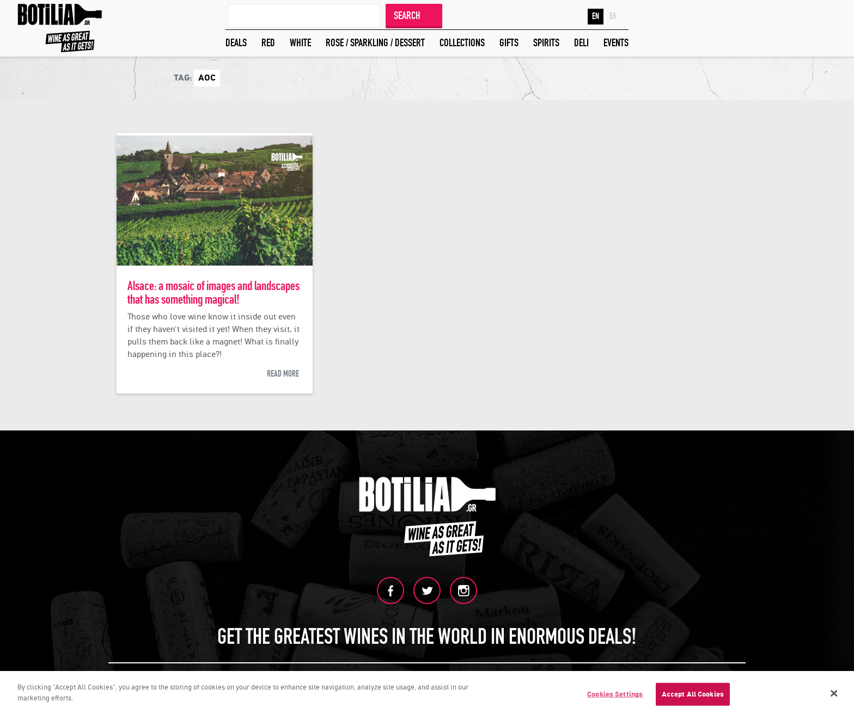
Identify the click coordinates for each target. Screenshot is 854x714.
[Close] (834, 695)
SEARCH (407, 15)
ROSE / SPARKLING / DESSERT (375, 42)
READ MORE (283, 374)
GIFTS (508, 42)
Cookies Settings (615, 696)
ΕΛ (613, 16)
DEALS (236, 42)
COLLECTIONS (462, 42)
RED (268, 42)
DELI (581, 42)
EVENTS (616, 42)
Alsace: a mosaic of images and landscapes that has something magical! (213, 292)
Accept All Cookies (693, 696)
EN (595, 16)
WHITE (300, 42)
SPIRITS (546, 42)
